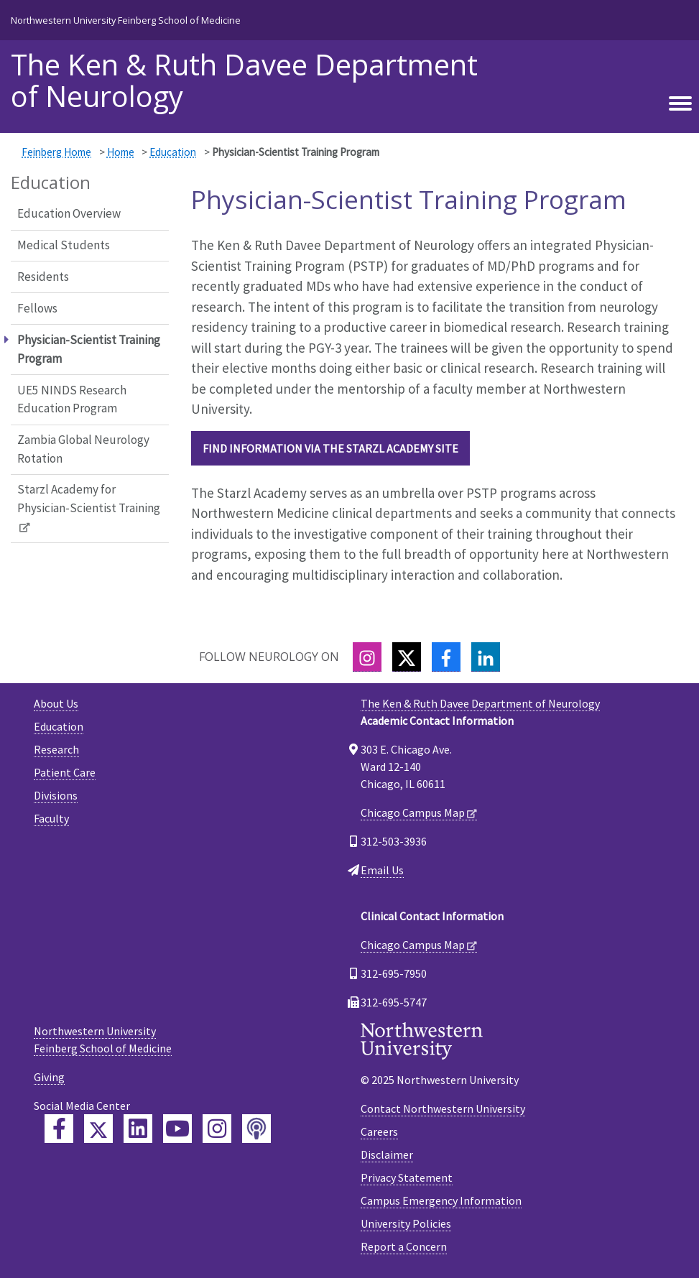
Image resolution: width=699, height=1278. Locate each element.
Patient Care (65, 772)
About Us (56, 703)
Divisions (56, 795)
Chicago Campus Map (413, 812)
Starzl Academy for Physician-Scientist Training (88, 498)
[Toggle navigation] (680, 104)
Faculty (51, 818)
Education (172, 152)
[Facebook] (446, 657)
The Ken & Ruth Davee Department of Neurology (244, 80)
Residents (43, 276)
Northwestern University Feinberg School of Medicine (126, 20)
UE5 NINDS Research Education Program (71, 399)
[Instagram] (367, 657)
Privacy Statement (407, 1177)
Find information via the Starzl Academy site (330, 448)
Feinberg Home (56, 152)
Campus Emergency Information (441, 1200)
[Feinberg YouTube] (177, 1128)
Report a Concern (404, 1246)
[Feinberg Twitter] (98, 1128)
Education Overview (69, 213)
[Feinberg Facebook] (59, 1128)
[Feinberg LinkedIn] (138, 1128)
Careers (379, 1131)
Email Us (382, 870)
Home (120, 152)
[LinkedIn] (485, 657)
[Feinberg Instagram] (217, 1128)
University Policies (406, 1223)
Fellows (37, 308)
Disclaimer (387, 1154)
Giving (49, 1077)
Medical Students (63, 245)
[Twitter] (406, 657)
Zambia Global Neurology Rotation (83, 449)
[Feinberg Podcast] (256, 1128)
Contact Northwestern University (443, 1108)
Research (56, 749)
